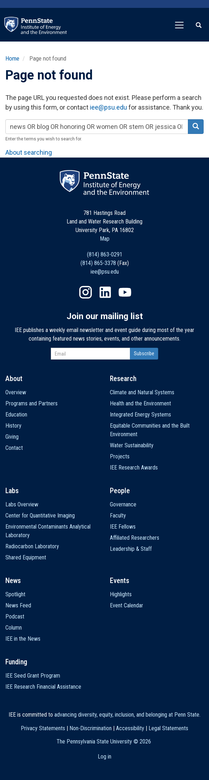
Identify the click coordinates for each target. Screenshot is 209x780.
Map (105, 238)
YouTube (124, 292)
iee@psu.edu (108, 107)
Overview (15, 392)
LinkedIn (105, 292)
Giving (12, 436)
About (14, 378)
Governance (123, 504)
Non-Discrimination (90, 728)
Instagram (85, 292)
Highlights (121, 594)
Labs (12, 490)
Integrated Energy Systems (140, 414)
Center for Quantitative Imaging (40, 515)
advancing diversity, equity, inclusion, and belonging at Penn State (126, 714)
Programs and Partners (31, 403)
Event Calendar (126, 605)
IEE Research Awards (134, 467)
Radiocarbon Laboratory (32, 546)
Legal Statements (168, 728)
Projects (120, 456)
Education (16, 414)
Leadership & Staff (131, 548)
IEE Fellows (123, 526)
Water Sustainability (132, 445)
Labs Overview (21, 504)
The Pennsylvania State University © (104, 741)
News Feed (18, 605)
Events (119, 580)
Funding (16, 662)
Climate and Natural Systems (142, 392)
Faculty (118, 515)
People (120, 490)
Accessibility (130, 728)
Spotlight (15, 594)
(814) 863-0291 (104, 254)
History (13, 425)
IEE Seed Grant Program (32, 675)
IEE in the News (22, 638)
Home (12, 58)
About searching (28, 152)
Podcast (14, 616)
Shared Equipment (25, 557)
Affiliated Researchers (134, 537)
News (13, 580)
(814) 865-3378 (98, 263)
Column (13, 627)
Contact (14, 447)
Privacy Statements (43, 728)
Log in (104, 756)
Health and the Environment (140, 403)
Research (123, 378)
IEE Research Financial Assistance (43, 686)
